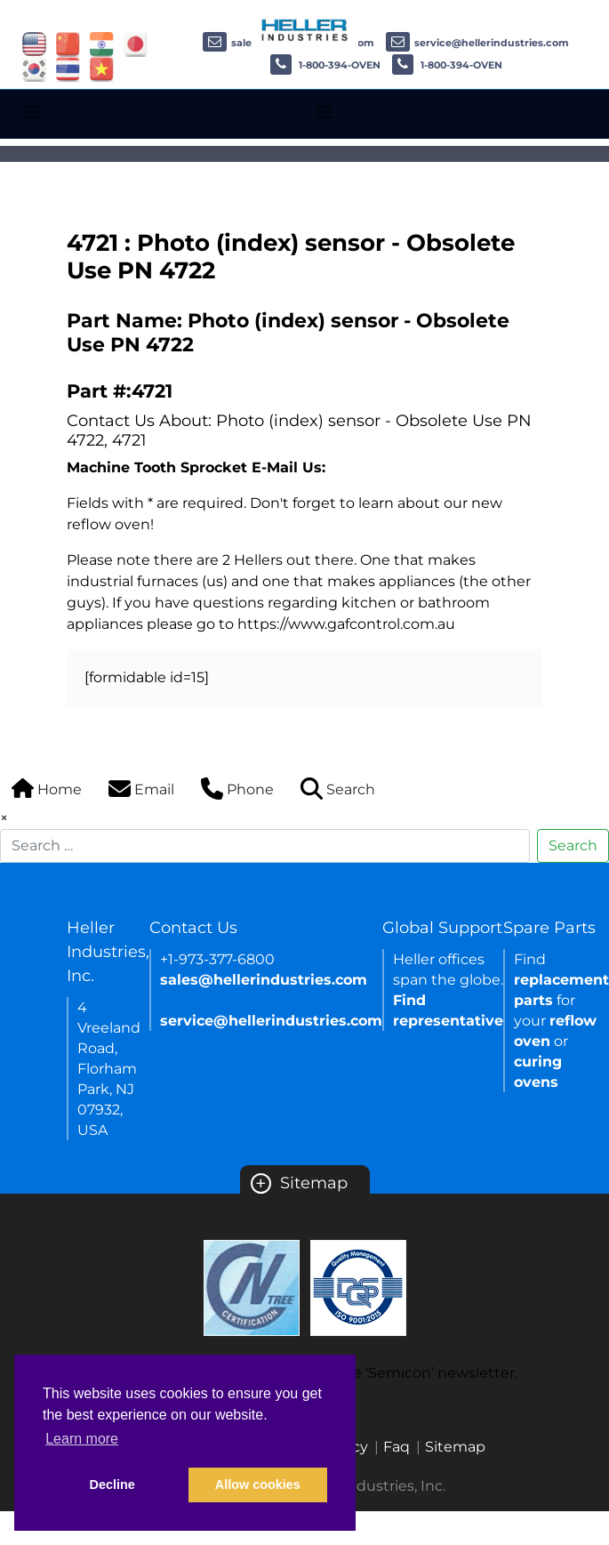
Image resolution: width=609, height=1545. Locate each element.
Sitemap (299, 1183)
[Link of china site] (68, 43)
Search (573, 845)
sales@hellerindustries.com (263, 979)
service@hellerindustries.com (477, 42)
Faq (396, 1446)
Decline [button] (112, 1484)
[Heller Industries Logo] (304, 28)
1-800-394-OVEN (325, 65)
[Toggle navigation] (32, 112)
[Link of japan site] (136, 43)
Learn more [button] (81, 1438)
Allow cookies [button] (257, 1484)
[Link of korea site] (34, 68)
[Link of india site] (102, 43)
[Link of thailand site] (68, 68)
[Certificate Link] (251, 1286)
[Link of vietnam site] (102, 68)
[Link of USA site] (34, 43)
